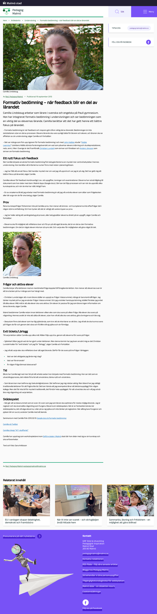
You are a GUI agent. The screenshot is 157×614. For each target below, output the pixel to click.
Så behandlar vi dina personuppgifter (101, 575)
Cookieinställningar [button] (92, 591)
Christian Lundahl (47, 148)
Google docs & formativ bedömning (51, 418)
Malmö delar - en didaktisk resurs (99, 586)
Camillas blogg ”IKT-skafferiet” (15, 430)
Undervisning (30, 20)
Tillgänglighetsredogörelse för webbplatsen (103, 580)
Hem (5, 20)
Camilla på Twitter (10, 424)
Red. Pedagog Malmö (14, 466)
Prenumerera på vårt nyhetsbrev (22, 536)
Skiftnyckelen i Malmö (52, 436)
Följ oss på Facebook (92, 604)
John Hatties (69, 142)
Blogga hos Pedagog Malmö (95, 570)
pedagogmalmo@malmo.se (34, 466)
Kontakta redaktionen (93, 559)
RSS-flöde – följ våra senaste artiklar (100, 564)
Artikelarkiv (16, 20)
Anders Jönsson (86, 148)
